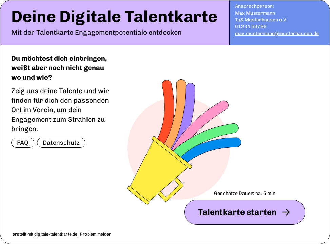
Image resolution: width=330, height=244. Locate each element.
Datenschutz (61, 142)
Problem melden (95, 234)
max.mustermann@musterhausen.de (277, 33)
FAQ (22, 142)
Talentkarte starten (244, 212)
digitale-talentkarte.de (55, 234)
